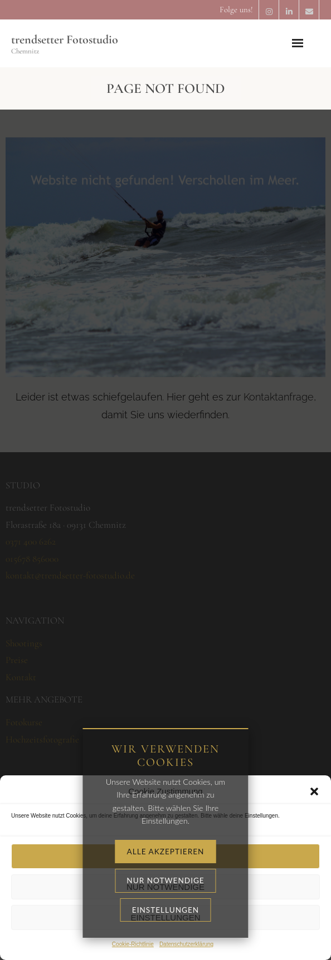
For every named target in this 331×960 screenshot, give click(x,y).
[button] (314, 791)
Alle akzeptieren (165, 856)
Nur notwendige (165, 887)
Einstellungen (165, 917)
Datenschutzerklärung (186, 944)
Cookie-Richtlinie (133, 944)
